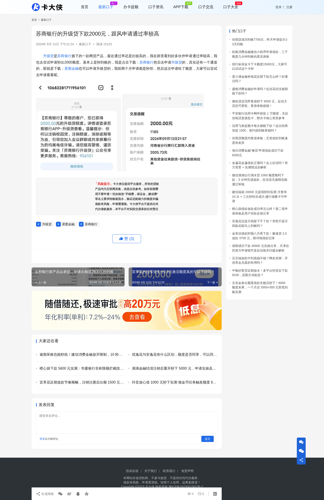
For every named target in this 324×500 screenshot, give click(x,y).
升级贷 (48, 56)
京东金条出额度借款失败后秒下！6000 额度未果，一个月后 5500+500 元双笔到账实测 (260, 287)
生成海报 (45, 494)
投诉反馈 (132, 471)
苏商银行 (64, 56)
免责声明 (187, 471)
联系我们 (169, 471)
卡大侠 (149, 487)
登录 (278, 7)
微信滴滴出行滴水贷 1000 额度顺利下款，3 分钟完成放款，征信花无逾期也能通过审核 (259, 179)
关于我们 (150, 471)
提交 (207, 438)
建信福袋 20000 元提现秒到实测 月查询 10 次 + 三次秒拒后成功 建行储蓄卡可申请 (259, 196)
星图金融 (72, 68)
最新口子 (85, 44)
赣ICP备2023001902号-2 (186, 487)
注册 (289, 7)
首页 (34, 19)
